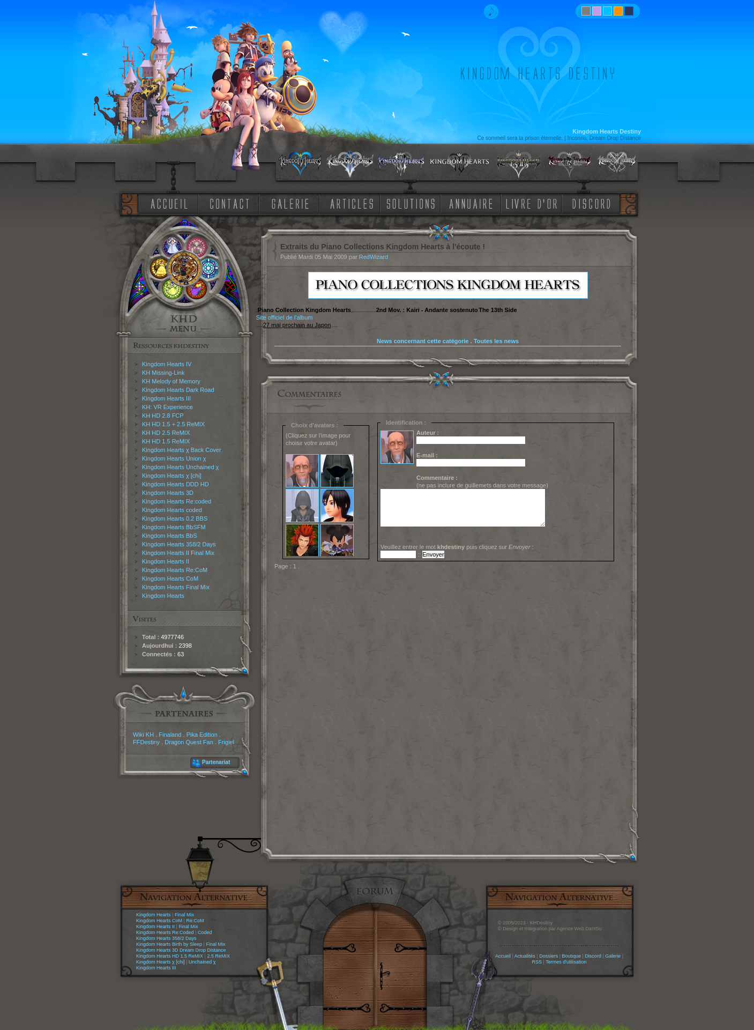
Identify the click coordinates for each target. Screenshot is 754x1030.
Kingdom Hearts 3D (167, 493)
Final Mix (184, 914)
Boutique (571, 956)
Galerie (613, 956)
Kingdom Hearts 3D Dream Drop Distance (181, 950)
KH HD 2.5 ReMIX (166, 432)
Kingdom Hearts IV (166, 364)
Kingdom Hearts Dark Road (178, 390)
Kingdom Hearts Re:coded (176, 501)
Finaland (170, 734)
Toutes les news (496, 341)
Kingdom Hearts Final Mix (176, 587)
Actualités (524, 956)
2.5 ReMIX (218, 956)
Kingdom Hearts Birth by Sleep (169, 944)
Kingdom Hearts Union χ (174, 458)
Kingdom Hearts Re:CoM (174, 570)
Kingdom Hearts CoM (170, 578)
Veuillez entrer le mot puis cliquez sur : (457, 547)
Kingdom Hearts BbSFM (174, 527)
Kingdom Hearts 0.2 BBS (174, 518)
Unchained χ (202, 962)
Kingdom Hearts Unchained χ (180, 467)
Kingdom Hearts (163, 595)
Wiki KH (143, 734)
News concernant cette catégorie (423, 341)
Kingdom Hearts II (165, 561)
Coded (205, 932)
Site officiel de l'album (284, 317)
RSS (537, 962)
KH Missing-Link (163, 372)
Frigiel (226, 742)
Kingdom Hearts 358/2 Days (179, 544)
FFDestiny (146, 742)
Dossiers (548, 956)
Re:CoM (195, 920)
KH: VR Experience (167, 407)
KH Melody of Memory (171, 381)
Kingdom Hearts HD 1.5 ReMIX (169, 956)
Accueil (503, 956)
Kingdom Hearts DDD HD (175, 484)
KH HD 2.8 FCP (163, 415)
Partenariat (216, 762)
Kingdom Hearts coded (172, 510)
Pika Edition (202, 734)
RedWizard (373, 257)
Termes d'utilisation (566, 962)
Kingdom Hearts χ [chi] (171, 475)
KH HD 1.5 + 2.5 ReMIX (173, 424)
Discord (593, 956)
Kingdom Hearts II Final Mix (178, 553)
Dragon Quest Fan (189, 742)
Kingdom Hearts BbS (169, 535)
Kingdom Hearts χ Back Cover (181, 450)
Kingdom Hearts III (166, 398)
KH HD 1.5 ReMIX (166, 441)
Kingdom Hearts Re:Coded (165, 932)
